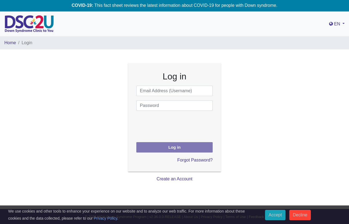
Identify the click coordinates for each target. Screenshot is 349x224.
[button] (337, 24)
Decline (300, 215)
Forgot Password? (195, 160)
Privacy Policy (105, 218)
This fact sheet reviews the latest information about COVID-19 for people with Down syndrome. (175, 5)
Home (10, 42)
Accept (275, 215)
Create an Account (174, 179)
